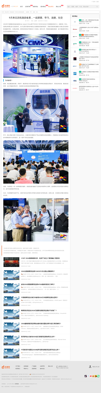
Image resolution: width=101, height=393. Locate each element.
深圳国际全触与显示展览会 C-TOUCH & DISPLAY (88, 50)
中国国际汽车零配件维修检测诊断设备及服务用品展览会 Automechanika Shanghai (88, 35)
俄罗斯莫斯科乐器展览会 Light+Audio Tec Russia (88, 87)
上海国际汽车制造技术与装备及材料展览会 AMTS (88, 57)
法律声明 (42, 366)
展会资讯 (50, 6)
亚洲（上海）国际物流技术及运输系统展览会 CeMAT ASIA (89, 20)
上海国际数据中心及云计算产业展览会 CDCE (88, 28)
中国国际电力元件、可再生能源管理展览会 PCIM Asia (89, 43)
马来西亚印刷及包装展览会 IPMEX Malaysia (87, 79)
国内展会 (43, 6)
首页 (21, 6)
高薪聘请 (34, 368)
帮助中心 (26, 368)
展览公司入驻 (96, 366)
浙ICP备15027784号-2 (24, 374)
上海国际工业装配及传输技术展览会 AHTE (89, 72)
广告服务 (34, 366)
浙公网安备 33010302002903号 (37, 374)
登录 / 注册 (95, 1)
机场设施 (12, 12)
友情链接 (26, 366)
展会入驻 (58, 6)
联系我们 (18, 368)
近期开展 (27, 6)
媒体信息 (42, 368)
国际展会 (35, 6)
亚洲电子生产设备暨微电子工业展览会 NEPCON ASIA (89, 65)
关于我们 (18, 366)
